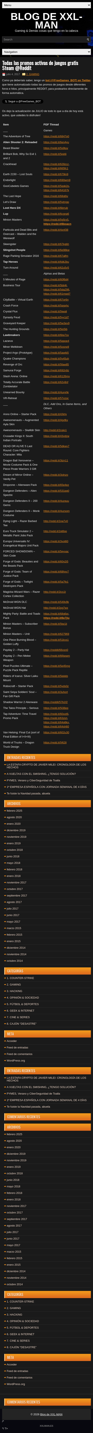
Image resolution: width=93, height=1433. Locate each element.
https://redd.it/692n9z (56, 370)
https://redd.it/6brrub (56, 207)
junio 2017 (13, 915)
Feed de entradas (17, 1047)
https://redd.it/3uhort (56, 692)
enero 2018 (14, 876)
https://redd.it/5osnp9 (56, 346)
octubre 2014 (15, 960)
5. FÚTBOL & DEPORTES (23, 1004)
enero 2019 (14, 843)
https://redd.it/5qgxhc (56, 305)
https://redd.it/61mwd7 (57, 293)
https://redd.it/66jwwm (57, 655)
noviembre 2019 (16, 836)
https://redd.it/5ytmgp (56, 202)
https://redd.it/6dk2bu (56, 261)
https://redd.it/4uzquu (56, 500)
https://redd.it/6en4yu (56, 142)
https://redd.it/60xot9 (56, 713)
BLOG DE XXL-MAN (46, 21)
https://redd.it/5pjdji (55, 154)
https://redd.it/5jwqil (55, 311)
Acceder (12, 1041)
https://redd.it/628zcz (56, 164)
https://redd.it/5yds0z (56, 686)
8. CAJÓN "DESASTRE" (21, 1023)
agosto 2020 (14, 817)
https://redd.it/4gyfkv (56, 420)
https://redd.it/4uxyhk (56, 392)
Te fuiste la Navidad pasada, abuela (28, 793)
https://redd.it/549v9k (56, 601)
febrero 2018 (14, 869)
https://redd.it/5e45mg (57, 665)
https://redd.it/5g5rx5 (56, 219)
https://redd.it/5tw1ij (55, 623)
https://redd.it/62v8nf (56, 382)
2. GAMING (32, 74)
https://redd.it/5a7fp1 (56, 581)
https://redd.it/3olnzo (56, 474)
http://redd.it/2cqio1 (55, 430)
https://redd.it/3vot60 (56, 541)
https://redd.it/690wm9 (57, 180)
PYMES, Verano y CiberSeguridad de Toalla (33, 780)
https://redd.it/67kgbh (56, 244)
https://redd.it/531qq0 (56, 490)
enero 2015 (14, 941)
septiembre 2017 (17, 895)
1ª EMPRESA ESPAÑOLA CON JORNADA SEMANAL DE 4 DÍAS (47, 786)
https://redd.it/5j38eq (56, 708)
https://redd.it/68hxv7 (56, 571)
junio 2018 (13, 856)
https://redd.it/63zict (55, 718)
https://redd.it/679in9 (56, 174)
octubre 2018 (15, 849)
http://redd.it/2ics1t (55, 591)
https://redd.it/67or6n (56, 299)
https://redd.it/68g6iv (56, 196)
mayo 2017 (13, 921)
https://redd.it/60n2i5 (56, 561)
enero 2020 (14, 823)
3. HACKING (14, 991)
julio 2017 (13, 908)
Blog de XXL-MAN (51, 1414)
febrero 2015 (14, 934)
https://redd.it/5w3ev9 (57, 323)
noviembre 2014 (16, 954)
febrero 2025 (14, 810)
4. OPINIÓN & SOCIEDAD (23, 997)
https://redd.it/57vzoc (56, 398)
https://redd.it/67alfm (56, 255)
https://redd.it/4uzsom (57, 511)
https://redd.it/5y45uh (56, 358)
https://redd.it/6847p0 (56, 136)
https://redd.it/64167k (56, 190)
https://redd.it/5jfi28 (55, 742)
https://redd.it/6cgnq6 (56, 213)
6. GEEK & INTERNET (20, 1010)
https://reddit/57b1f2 (56, 702)
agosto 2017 (14, 902)
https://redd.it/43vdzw (56, 436)
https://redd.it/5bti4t (55, 285)
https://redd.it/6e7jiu (57, 617)
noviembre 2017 (16, 882)
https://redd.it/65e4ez (56, 484)
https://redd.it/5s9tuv (56, 148)
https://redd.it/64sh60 (56, 726)
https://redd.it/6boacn (57, 223)
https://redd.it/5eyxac (56, 551)
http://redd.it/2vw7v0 (56, 521)
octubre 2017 (15, 889)
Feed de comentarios (19, 1054)
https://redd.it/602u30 (56, 732)
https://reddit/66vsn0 (56, 649)
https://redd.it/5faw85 (56, 364)
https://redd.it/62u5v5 (56, 267)
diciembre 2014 (16, 947)
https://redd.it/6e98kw (57, 250)
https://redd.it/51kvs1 (56, 639)
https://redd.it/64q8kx (56, 722)
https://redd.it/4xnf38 (56, 229)
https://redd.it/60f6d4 (56, 279)
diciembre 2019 (16, 830)
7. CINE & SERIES (18, 1017)
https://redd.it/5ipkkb (56, 676)
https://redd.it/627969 (56, 633)
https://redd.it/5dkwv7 (56, 446)
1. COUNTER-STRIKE (20, 978)
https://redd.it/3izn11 (56, 460)
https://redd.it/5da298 (56, 289)
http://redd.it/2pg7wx (56, 607)
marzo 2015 (14, 928)
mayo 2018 (13, 862)
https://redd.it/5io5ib (55, 329)
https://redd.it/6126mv (57, 376)
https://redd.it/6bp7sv (56, 335)
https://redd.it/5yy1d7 (56, 317)
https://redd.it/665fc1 (56, 168)
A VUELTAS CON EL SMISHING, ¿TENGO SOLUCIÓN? (41, 773)
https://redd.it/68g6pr (56, 613)
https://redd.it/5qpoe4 (56, 340)
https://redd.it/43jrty (55, 414)
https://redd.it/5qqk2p (56, 186)
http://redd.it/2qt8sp (55, 531)
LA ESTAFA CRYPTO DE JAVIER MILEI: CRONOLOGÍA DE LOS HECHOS (46, 766)
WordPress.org (16, 1060)
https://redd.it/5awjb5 (56, 352)
